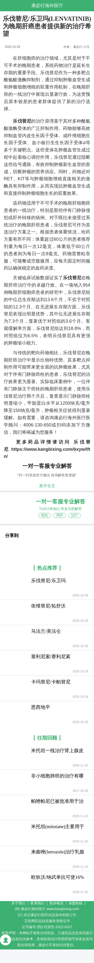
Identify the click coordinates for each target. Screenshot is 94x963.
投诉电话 (56, 903)
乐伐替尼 (22, 121)
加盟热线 (75, 903)
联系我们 (37, 903)
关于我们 (18, 903)
